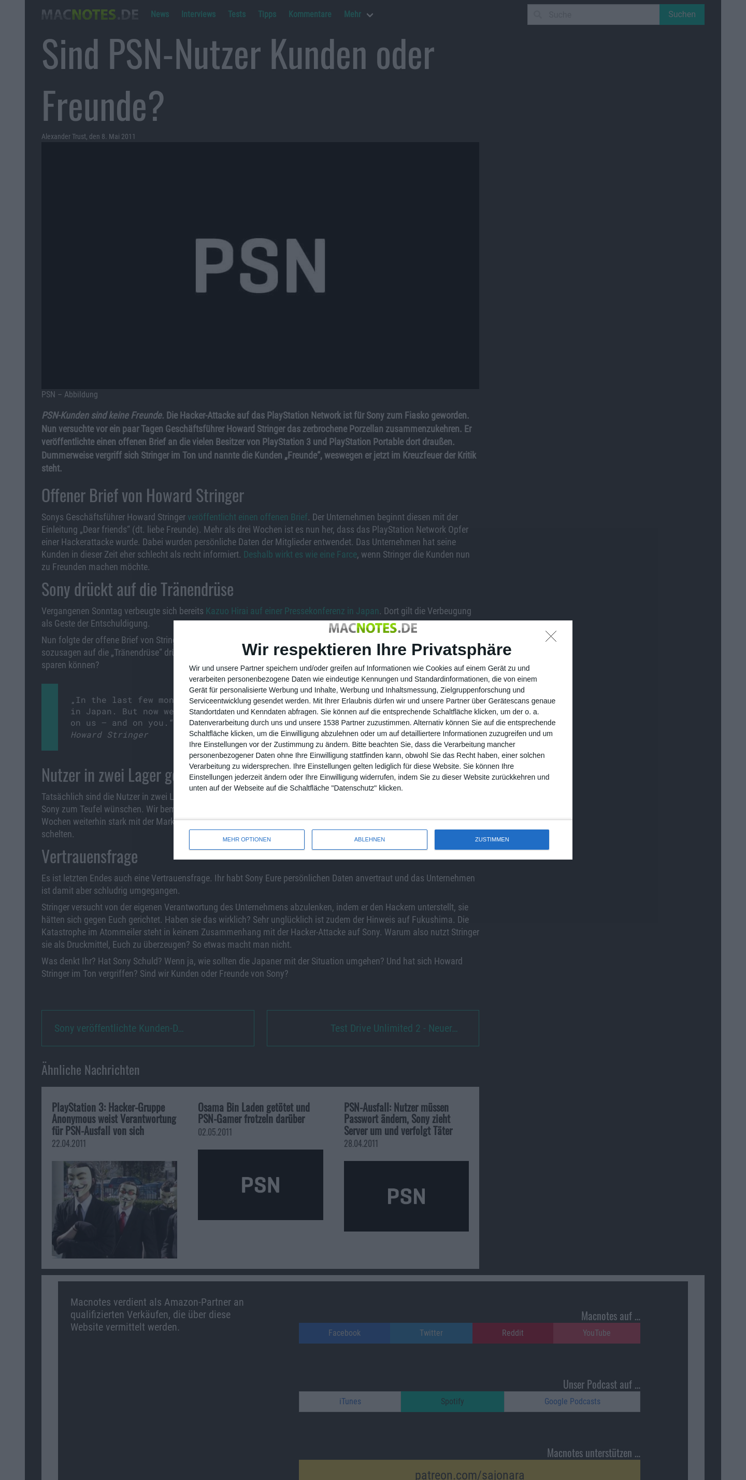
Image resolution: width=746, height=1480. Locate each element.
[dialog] (373, 739)
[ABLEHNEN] (554, 639)
